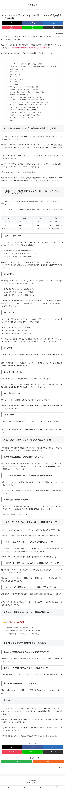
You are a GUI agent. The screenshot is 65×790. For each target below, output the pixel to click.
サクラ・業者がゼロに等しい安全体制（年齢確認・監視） (27, 94)
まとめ (10, 124)
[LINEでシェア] (32, 27)
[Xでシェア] (12, 23)
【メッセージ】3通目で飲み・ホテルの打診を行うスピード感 (28, 108)
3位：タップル (14, 75)
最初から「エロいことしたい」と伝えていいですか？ (26, 116)
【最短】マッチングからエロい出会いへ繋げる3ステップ (25, 100)
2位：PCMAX (14, 72)
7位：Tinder (13, 86)
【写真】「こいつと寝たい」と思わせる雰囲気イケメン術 (27, 102)
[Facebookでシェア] (32, 23)
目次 (30, 60)
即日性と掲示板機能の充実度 (19, 97)
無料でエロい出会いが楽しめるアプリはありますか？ (26, 119)
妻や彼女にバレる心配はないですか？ (21, 122)
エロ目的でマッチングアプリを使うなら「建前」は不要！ (26, 64)
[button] (53, 27)
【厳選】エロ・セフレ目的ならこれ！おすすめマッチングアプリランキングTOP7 (33, 67)
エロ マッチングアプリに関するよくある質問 (22, 113)
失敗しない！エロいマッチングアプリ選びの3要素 (23, 89)
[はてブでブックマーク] (53, 23)
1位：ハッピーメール (16, 69)
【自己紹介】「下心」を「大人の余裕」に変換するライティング (29, 105)
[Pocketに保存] (12, 27)
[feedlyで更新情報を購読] (16, 766)
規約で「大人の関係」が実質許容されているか (24, 91)
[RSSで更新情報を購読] (48, 766)
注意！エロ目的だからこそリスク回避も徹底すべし (24, 111)
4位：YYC (13, 78)
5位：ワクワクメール (16, 80)
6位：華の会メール (16, 83)
